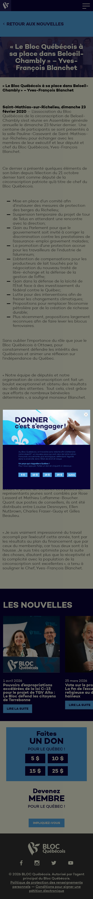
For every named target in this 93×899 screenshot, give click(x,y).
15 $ (47, 474)
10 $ (35, 474)
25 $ (59, 474)
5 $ (23, 474)
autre (71, 474)
